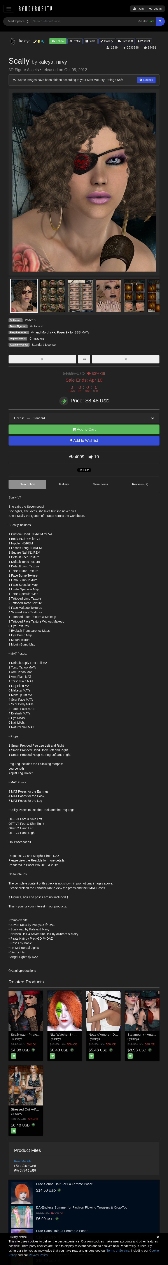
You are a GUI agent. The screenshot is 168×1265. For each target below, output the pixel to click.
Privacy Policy (38, 1255)
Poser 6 (30, 320)
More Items (100, 484)
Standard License (44, 344)
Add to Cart (84, 429)
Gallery (106, 41)
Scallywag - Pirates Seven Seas (34, 1034)
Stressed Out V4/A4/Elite (29, 1109)
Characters (37, 338)
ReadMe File (23, 1161)
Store (91, 41)
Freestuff (125, 41)
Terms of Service (118, 1250)
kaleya (45, 62)
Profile (75, 41)
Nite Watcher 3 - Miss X (67, 1034)
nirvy (61, 62)
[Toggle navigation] (8, 8)
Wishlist (144, 41)
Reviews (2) (140, 484)
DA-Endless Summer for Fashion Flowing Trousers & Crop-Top (82, 1207)
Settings (146, 79)
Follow (58, 41)
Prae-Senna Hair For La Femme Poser (64, 1184)
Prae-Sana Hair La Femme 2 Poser (62, 1231)
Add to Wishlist (84, 441)
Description (27, 484)
